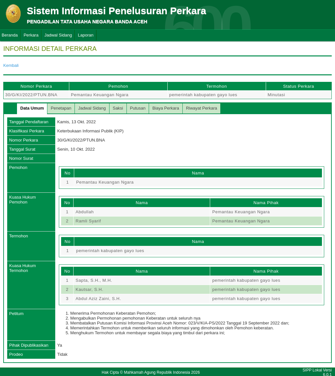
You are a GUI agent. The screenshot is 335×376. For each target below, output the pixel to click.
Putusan (138, 108)
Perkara (31, 35)
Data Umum (32, 108)
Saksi (118, 108)
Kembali (11, 65)
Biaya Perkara (165, 108)
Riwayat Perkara (201, 108)
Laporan (85, 35)
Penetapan (61, 108)
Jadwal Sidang (58, 35)
